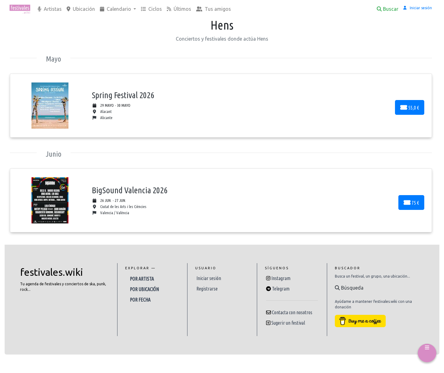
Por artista (142, 279)
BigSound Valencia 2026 (129, 190)
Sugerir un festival (288, 323)
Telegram (281, 288)
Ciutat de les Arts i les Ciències (119, 206)
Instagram (280, 278)
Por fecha (140, 300)
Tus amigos (213, 9)
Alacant (102, 111)
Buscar (387, 9)
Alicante (102, 117)
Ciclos (151, 9)
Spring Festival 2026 (123, 95)
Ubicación (81, 9)
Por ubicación (144, 289)
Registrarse (207, 288)
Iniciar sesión (208, 278)
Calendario (116, 9)
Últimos (179, 9)
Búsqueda (349, 288)
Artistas (50, 9)
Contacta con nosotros (292, 312)
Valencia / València (111, 213)
